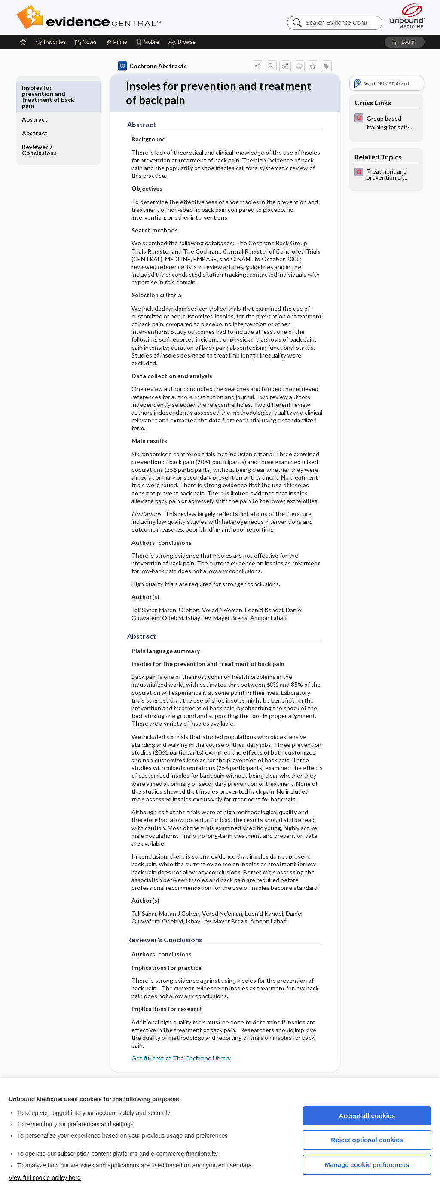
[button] (183, 42)
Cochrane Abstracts (151, 66)
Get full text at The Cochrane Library (179, 1058)
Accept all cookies (367, 1115)
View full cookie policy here (45, 1177)
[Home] (23, 42)
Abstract (36, 87)
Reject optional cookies (367, 1139)
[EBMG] (385, 122)
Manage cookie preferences (367, 1164)
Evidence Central (122, 17)
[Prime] (116, 42)
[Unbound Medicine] (408, 15)
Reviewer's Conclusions (40, 118)
